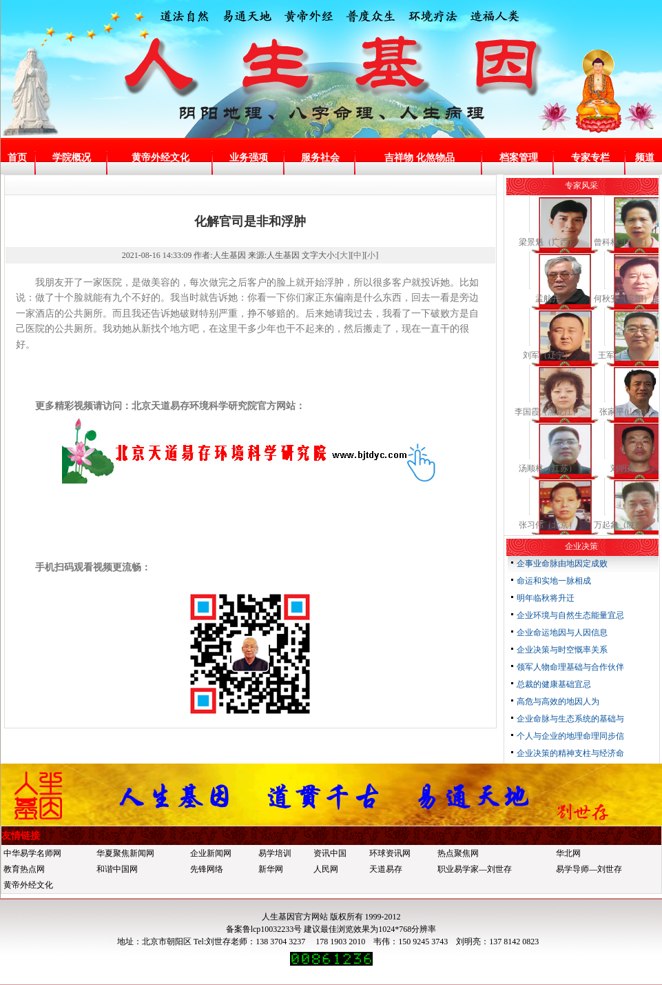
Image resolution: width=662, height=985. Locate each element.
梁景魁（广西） (548, 242)
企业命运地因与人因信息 (562, 632)
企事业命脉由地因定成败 (562, 563)
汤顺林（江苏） (548, 468)
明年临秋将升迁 (546, 598)
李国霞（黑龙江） (548, 412)
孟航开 (547, 299)
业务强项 (248, 157)
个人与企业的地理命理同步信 (570, 736)
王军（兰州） (623, 355)
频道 (644, 157)
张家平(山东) (622, 412)
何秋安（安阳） (623, 299)
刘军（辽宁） (547, 355)
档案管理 (518, 157)
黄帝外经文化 (160, 157)
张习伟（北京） (548, 525)
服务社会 (320, 157)
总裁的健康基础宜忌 (554, 684)
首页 (17, 157)
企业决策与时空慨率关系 (562, 650)
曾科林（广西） (623, 242)
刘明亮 (622, 468)
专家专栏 (590, 157)
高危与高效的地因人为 (558, 701)
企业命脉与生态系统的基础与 (570, 719)
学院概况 (71, 157)
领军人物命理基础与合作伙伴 (570, 667)
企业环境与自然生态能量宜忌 (570, 615)
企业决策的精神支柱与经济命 (570, 753)
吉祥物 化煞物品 (419, 157)
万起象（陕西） (623, 525)
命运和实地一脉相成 (554, 581)
